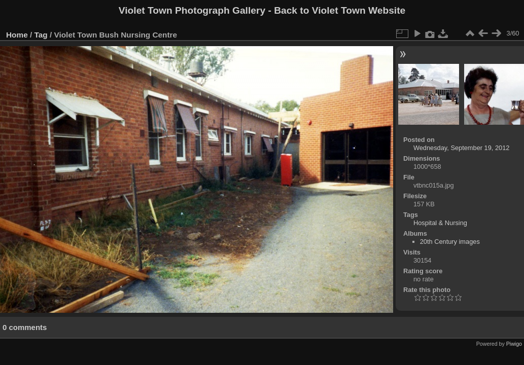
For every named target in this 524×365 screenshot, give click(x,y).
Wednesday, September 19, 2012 (461, 148)
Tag (41, 34)
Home (17, 34)
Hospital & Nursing (440, 223)
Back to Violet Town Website (339, 10)
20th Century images (450, 241)
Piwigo (514, 344)
